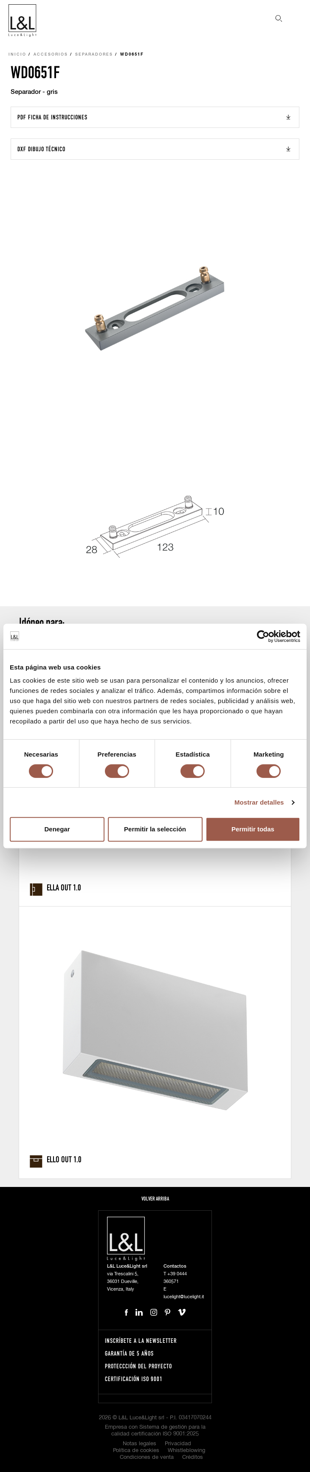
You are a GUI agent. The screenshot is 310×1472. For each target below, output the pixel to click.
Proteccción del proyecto (138, 1366)
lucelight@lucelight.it (183, 1296)
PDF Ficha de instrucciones (52, 117)
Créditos (192, 1457)
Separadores (94, 55)
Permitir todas (252, 829)
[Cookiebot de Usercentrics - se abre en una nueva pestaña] (263, 636)
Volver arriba (155, 1198)
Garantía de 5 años (129, 1353)
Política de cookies (136, 1450)
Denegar (57, 829)
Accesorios (51, 55)
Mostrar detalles (259, 802)
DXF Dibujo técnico (41, 149)
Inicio (17, 55)
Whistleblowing (186, 1450)
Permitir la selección (155, 829)
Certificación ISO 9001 (134, 1379)
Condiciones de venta (147, 1457)
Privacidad (178, 1444)
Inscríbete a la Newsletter (141, 1340)
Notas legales (139, 1444)
